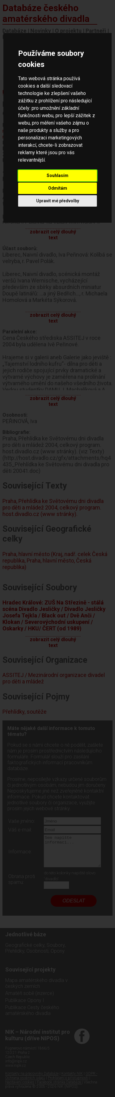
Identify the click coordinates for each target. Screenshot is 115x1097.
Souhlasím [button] (57, 175)
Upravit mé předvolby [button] (57, 200)
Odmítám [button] (57, 188)
